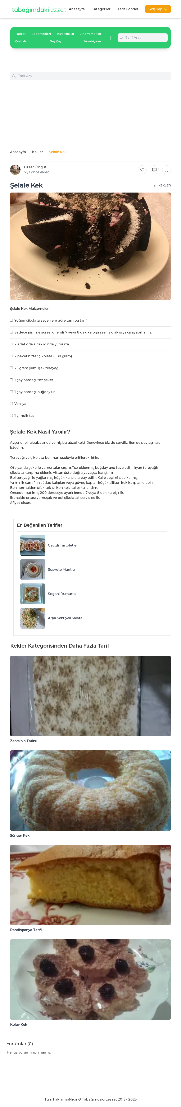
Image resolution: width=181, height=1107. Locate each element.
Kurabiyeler (92, 41)
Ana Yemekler (90, 34)
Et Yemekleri (41, 34)
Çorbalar (21, 41)
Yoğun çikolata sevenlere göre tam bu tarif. (50, 320)
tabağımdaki (39, 9)
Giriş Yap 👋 (158, 9)
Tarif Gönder (127, 9)
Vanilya (20, 404)
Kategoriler (100, 9)
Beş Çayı (56, 41)
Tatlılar (20, 34)
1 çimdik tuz (24, 416)
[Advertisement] (90, 111)
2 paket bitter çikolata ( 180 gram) (43, 356)
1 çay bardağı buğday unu (36, 392)
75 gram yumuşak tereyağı (36, 368)
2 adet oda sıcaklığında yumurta (41, 344)
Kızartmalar (65, 34)
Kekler (37, 152)
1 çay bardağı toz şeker (33, 380)
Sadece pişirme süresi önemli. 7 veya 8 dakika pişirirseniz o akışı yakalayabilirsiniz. (83, 332)
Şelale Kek (58, 152)
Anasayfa (77, 9)
